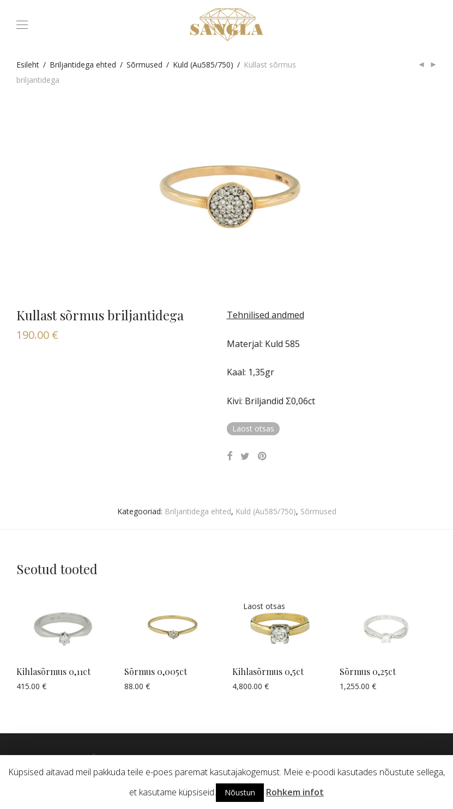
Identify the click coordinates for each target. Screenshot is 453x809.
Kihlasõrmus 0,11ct (53, 671)
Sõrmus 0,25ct (368, 671)
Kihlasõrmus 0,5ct (268, 671)
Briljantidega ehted (83, 64)
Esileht (27, 64)
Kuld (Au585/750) (203, 64)
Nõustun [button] (240, 792)
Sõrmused (144, 64)
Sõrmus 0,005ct (155, 671)
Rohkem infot (295, 792)
